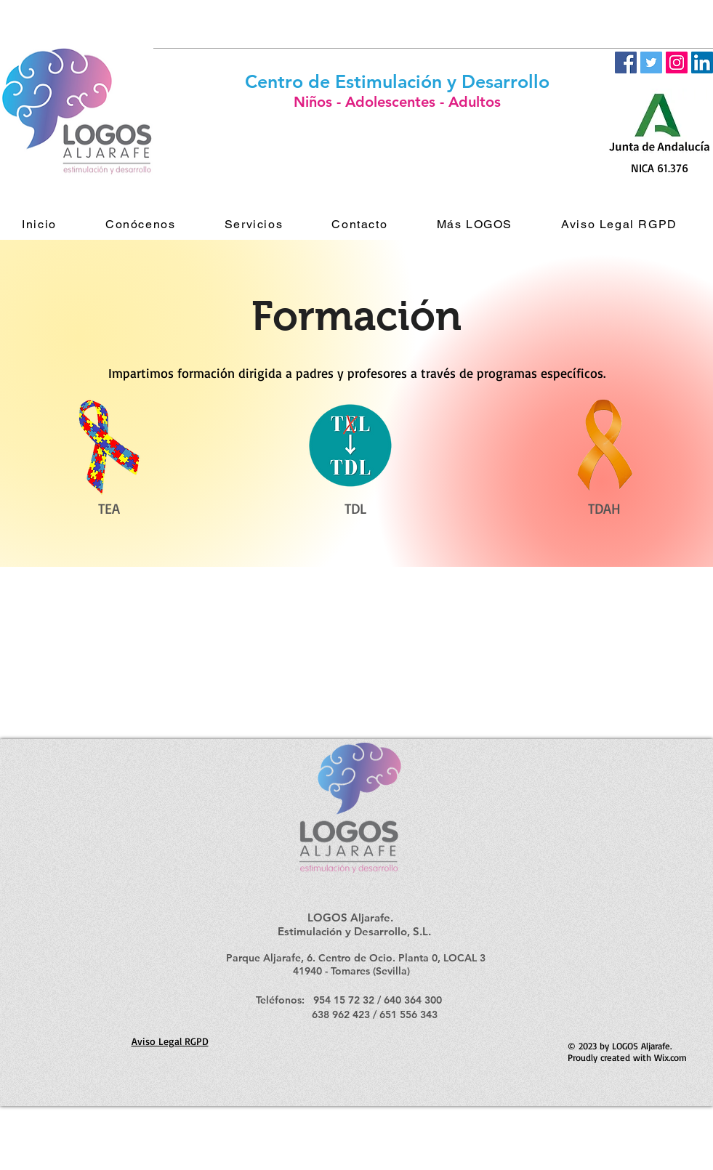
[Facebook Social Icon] (626, 62)
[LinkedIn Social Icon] (702, 62)
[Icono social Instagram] (677, 62)
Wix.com (670, 1057)
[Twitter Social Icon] (651, 62)
